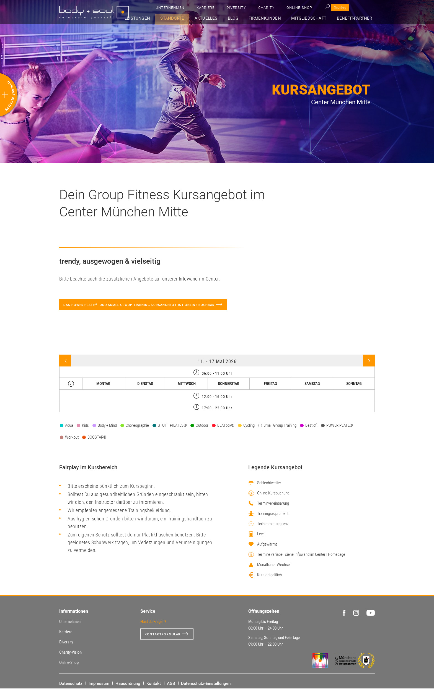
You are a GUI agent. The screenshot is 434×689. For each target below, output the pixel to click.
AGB (171, 684)
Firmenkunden (271, 18)
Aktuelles (219, 18)
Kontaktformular (165, 634)
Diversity (298, 8)
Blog (243, 18)
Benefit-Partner (356, 18)
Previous (65, 361)
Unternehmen (245, 8)
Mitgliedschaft (313, 18)
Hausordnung (127, 684)
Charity (321, 8)
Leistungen (156, 18)
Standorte (188, 18)
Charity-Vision (70, 652)
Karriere (274, 8)
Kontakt (153, 684)
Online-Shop (347, 8)
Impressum (99, 684)
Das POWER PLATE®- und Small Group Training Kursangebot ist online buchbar (149, 304)
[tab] (217, 372)
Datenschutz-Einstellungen (206, 684)
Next (369, 361)
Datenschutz (70, 684)
